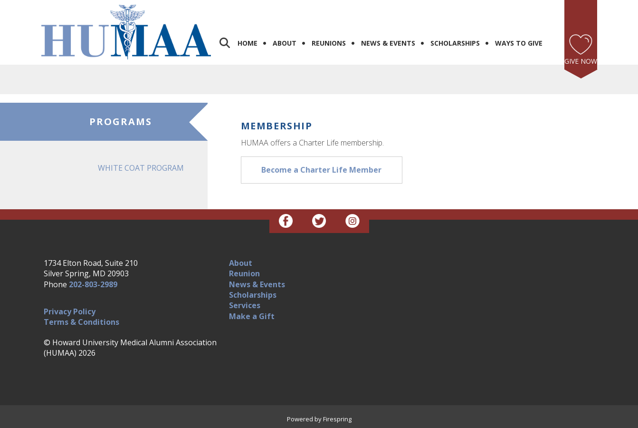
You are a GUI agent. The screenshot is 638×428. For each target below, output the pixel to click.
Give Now (580, 61)
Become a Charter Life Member (321, 170)
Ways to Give (519, 43)
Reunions (329, 43)
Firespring (337, 419)
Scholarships (455, 43)
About (284, 43)
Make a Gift (252, 316)
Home (247, 43)
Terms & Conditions (81, 322)
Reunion (244, 273)
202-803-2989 (93, 284)
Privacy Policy (69, 311)
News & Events (388, 43)
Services (244, 305)
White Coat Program (141, 168)
